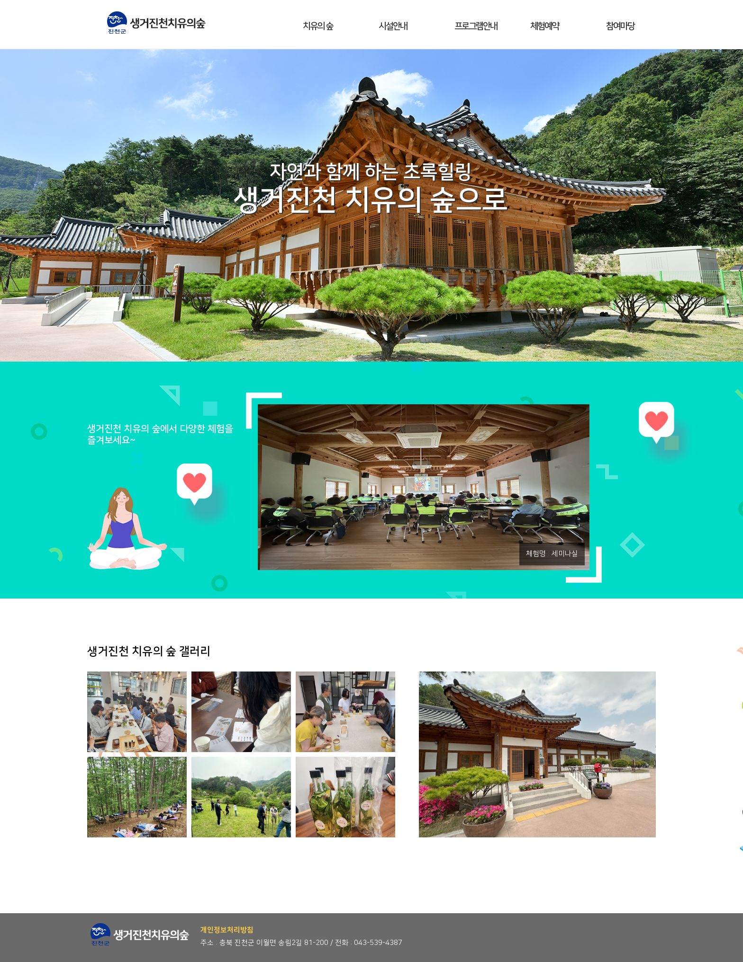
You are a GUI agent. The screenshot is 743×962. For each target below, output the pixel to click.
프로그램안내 (475, 26)
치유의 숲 (318, 26)
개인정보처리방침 (227, 930)
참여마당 (620, 26)
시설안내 (393, 26)
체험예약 (544, 26)
